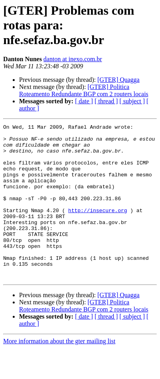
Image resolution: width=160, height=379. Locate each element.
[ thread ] (106, 101)
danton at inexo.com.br (72, 59)
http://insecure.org (97, 228)
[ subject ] (132, 101)
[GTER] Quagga (118, 79)
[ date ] (84, 101)
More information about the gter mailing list (59, 372)
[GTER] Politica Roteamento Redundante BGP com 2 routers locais (83, 90)
